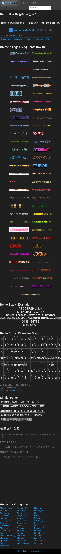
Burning (38, 510)
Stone (38, 540)
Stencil (21, 540)
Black (38, 508)
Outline (5, 530)
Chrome (22, 513)
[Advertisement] (30, 480)
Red (3, 533)
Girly (20, 518)
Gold (21, 520)
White (38, 543)
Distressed (38, 39)
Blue (3, 510)
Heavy (38, 523)
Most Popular (6, 508)
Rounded (39, 533)
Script (21, 535)
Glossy (39, 518)
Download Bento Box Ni (21, 30)
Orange (39, 528)
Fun (3, 518)
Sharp (4, 538)
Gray (3, 523)
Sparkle (4, 540)
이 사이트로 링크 (36, 551)
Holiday (4, 525)
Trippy (4, 543)
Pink (20, 530)
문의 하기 (21, 551)
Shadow (39, 535)
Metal (4, 528)
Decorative (6, 39)
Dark (48, 39)
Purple (38, 530)
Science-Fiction (8, 535)
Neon (20, 528)
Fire (37, 515)
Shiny (20, 538)
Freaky (28, 39)
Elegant (22, 515)
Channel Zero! (17, 35)
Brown (21, 510)
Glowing (5, 520)
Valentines (23, 543)
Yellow (4, 545)
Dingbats (18, 39)
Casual (4, 513)
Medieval (39, 525)
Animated (22, 508)
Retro (20, 533)
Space (38, 538)
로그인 (56, 3)
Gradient (39, 520)
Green (21, 523)
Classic (38, 513)
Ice (19, 525)
